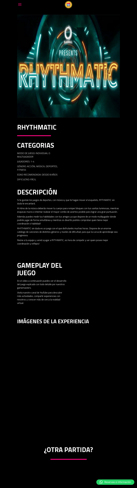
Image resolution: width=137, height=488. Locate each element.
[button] (115, 482)
